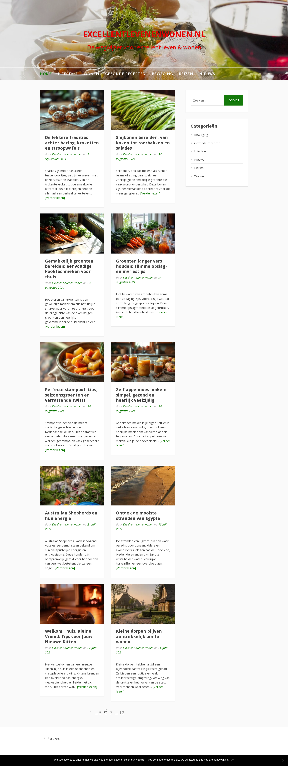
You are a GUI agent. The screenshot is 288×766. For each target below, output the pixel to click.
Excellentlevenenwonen (67, 154)
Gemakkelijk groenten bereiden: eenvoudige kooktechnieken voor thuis (69, 269)
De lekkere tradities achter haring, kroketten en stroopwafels (72, 143)
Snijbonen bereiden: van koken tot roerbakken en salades (143, 143)
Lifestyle (68, 73)
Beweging (162, 73)
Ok (232, 759)
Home (46, 73)
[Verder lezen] (55, 198)
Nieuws (207, 73)
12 (121, 713)
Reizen (186, 73)
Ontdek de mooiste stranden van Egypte (138, 515)
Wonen (91, 73)
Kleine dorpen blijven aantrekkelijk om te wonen (139, 636)
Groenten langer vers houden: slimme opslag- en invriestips (141, 266)
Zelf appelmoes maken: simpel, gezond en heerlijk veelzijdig (141, 395)
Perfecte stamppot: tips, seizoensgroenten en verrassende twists (71, 395)
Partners (54, 738)
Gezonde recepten (125, 73)
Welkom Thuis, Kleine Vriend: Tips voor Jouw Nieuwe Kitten (68, 636)
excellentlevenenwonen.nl (144, 34)
